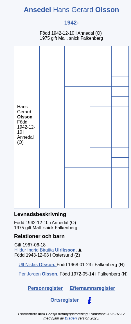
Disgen (71, 318)
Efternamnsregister (92, 288)
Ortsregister (64, 300)
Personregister (45, 288)
